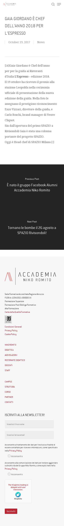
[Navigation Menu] (59, 4)
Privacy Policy (11, 330)
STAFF (7, 370)
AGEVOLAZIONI (11, 355)
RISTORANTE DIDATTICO (15, 360)
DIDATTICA (9, 350)
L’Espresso (21, 76)
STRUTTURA (10, 387)
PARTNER (9, 397)
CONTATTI (9, 402)
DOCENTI (9, 365)
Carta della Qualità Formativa (17, 312)
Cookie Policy (11, 334)
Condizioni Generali (13, 327)
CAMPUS (8, 382)
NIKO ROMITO (10, 345)
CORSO (8, 392)
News (41, 42)
